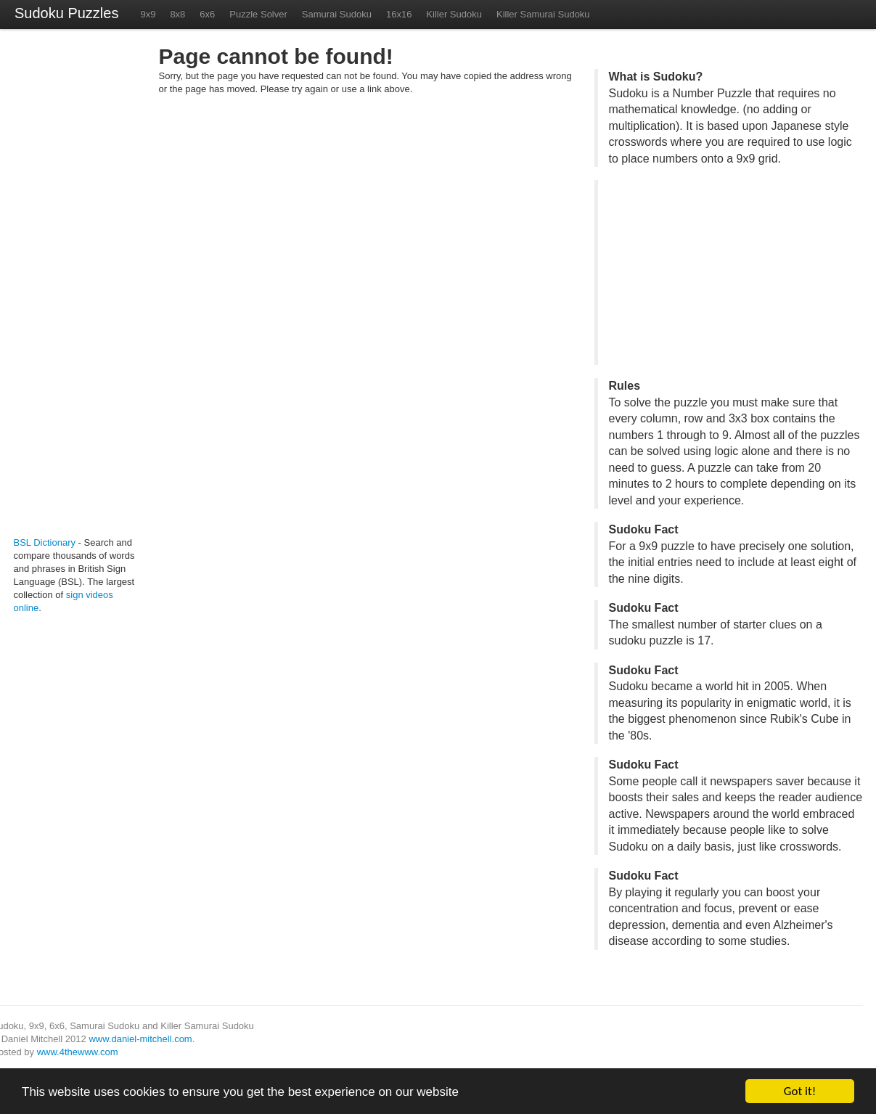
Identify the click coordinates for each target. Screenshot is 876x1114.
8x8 (177, 14)
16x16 (399, 14)
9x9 (147, 14)
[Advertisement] (57, 289)
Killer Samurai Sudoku (543, 14)
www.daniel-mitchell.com (140, 1038)
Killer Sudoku (454, 14)
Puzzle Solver (258, 14)
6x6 (207, 14)
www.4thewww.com (77, 1052)
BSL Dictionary (45, 542)
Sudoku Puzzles (66, 13)
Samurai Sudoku (337, 14)
